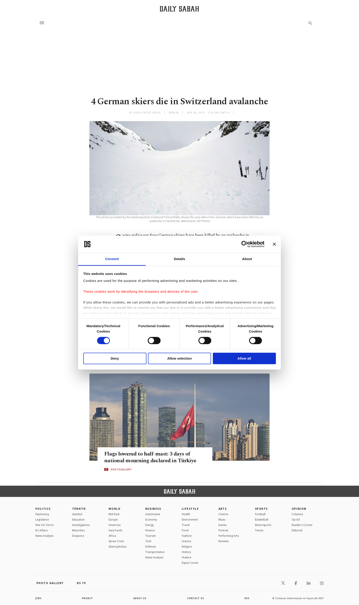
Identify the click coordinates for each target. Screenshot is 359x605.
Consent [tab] (112, 259)
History (186, 552)
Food (185, 530)
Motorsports (263, 525)
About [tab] (247, 259)
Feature (186, 557)
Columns (297, 514)
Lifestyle (190, 509)
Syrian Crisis (116, 541)
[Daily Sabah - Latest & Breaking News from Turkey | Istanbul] (179, 8)
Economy (151, 519)
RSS (246, 598)
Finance (150, 530)
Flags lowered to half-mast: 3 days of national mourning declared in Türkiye (151, 457)
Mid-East (114, 514)
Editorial (297, 530)
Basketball (261, 519)
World (114, 509)
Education (78, 519)
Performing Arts (228, 536)
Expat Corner (190, 563)
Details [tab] (179, 259)
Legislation (42, 519)
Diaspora (78, 536)
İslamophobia (117, 546)
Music (222, 519)
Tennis (259, 530)
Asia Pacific (116, 530)
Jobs (38, 598)
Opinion (299, 509)
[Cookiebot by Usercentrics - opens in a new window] (244, 244)
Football (260, 514)
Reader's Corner (302, 525)
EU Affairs (41, 530)
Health (186, 514)
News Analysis (44, 536)
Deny (115, 358)
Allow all (244, 358)
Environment (190, 519)
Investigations (81, 525)
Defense (150, 546)
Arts (222, 509)
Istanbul (77, 514)
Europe (113, 519)
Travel (186, 525)
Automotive (152, 514)
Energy (149, 525)
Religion (187, 546)
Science (186, 541)
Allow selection (179, 358)
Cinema (223, 514)
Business (153, 509)
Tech (148, 541)
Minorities (78, 530)
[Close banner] (274, 244)
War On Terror (44, 525)
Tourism (150, 536)
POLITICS (43, 509)
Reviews (223, 541)
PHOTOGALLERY (121, 469)
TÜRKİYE (79, 509)
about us (140, 598)
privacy (87, 598)
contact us (196, 598)
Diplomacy (42, 514)
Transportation (155, 552)
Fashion (187, 536)
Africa (112, 536)
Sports (261, 509)
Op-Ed (296, 519)
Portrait (223, 530)
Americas (114, 525)
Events (222, 525)
